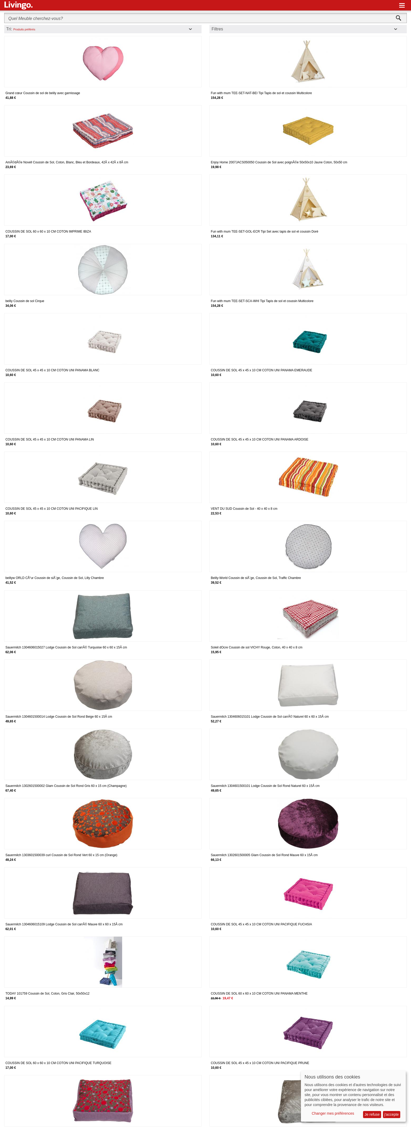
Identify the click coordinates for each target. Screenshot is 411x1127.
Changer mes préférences (333, 1113)
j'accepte (392, 1114)
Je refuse (372, 1114)
